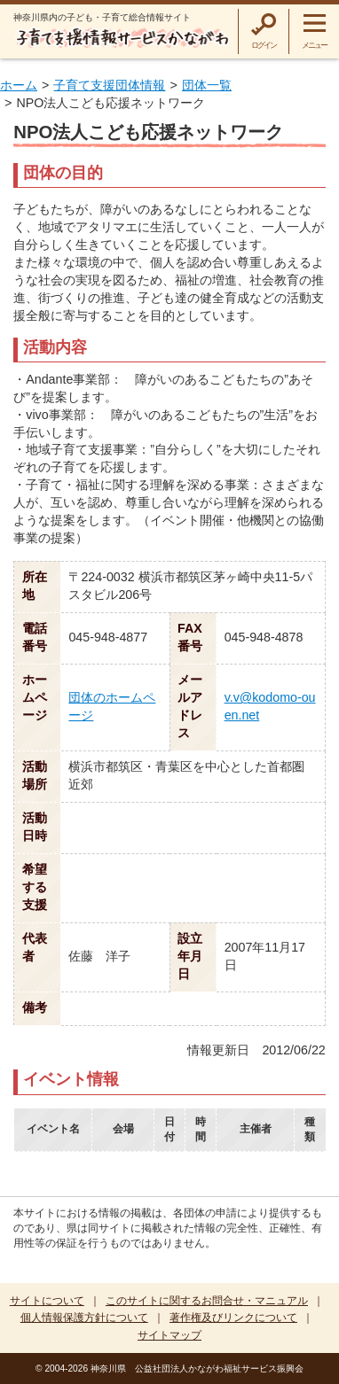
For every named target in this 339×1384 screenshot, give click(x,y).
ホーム (18, 85)
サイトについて (47, 1301)
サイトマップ (169, 1335)
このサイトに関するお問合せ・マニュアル (207, 1301)
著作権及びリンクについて (233, 1317)
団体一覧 (207, 85)
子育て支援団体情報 (109, 85)
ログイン (264, 45)
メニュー (314, 45)
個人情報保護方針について (84, 1317)
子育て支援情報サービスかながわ (121, 38)
